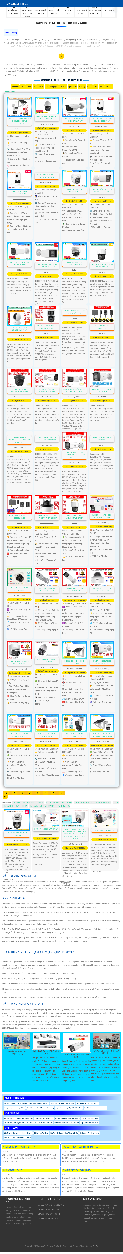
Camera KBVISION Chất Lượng (51, 1207)
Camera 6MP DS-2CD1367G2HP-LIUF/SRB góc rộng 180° (19, 440)
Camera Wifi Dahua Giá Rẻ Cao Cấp (71, 1124)
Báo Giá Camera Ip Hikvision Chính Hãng (76, 1055)
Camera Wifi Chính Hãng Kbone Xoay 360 (19, 1119)
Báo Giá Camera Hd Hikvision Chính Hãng (46, 1052)
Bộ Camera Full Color (44, 1134)
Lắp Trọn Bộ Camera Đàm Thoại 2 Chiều (69, 1134)
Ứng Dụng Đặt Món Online (12, 1172)
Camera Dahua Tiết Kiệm (48, 1211)
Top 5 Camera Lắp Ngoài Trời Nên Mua (74, 1108)
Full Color (63, 87)
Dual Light (40, 87)
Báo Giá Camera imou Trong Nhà (102, 1108)
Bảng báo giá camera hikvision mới (67, 1104)
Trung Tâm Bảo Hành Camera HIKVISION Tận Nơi (17, 1052)
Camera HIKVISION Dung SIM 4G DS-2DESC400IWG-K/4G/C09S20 (19, 121)
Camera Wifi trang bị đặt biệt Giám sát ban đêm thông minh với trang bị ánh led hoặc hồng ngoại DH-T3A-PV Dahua (75, 834)
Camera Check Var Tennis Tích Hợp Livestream (80, 1149)
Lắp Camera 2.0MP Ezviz (97, 1119)
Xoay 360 (109, 87)
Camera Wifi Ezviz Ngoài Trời (15, 1124)
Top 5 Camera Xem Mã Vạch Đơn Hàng (43, 1108)
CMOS (102, 87)
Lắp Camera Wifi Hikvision (96, 1124)
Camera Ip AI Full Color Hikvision (61, 22)
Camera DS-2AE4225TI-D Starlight (59, 802)
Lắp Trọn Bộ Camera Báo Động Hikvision (19, 1134)
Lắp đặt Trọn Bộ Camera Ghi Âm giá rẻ (18, 1139)
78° (47, 87)
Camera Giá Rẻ (92, 1248)
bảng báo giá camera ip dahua (15, 1108)
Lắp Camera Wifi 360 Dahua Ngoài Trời (42, 1124)
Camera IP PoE (10, 92)
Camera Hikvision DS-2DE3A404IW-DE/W (28, 802)
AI (34, 87)
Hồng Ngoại (54, 87)
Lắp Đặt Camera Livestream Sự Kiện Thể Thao (19, 1149)
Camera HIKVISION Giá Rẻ (49, 1216)
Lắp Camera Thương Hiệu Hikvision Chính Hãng (106, 1052)
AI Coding (82, 87)
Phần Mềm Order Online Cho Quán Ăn (77, 1172)
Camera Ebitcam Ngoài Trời (47, 1119)
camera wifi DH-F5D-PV (104, 830)
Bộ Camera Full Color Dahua (96, 1134)
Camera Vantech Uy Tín (48, 1220)
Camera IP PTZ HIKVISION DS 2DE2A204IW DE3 (93, 802)
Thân (95, 87)
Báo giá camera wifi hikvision (41, 1104)
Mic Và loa (15, 87)
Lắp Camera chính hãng (17, 3)
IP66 (22, 87)
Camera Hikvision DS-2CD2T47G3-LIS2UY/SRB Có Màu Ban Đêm (74, 454)
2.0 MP (89, 87)
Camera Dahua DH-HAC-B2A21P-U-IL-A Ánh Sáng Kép (50, 806)
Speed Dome (72, 87)
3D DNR (28, 87)
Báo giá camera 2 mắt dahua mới (16, 1104)
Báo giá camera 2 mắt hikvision (94, 1104)
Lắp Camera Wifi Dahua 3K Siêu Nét (72, 1119)
